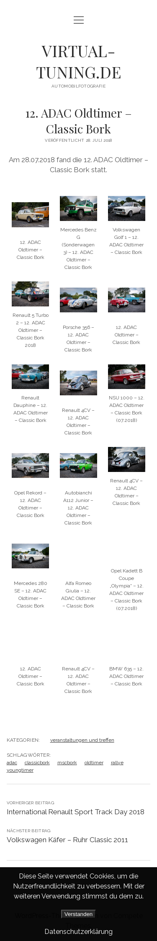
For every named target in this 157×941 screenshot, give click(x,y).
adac (12, 762)
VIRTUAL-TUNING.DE (78, 61)
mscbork (67, 762)
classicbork (37, 762)
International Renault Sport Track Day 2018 (75, 812)
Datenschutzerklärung (78, 932)
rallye (117, 762)
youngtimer (20, 770)
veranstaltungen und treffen (82, 740)
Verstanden (78, 914)
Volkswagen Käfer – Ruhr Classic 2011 (67, 840)
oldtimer (94, 762)
